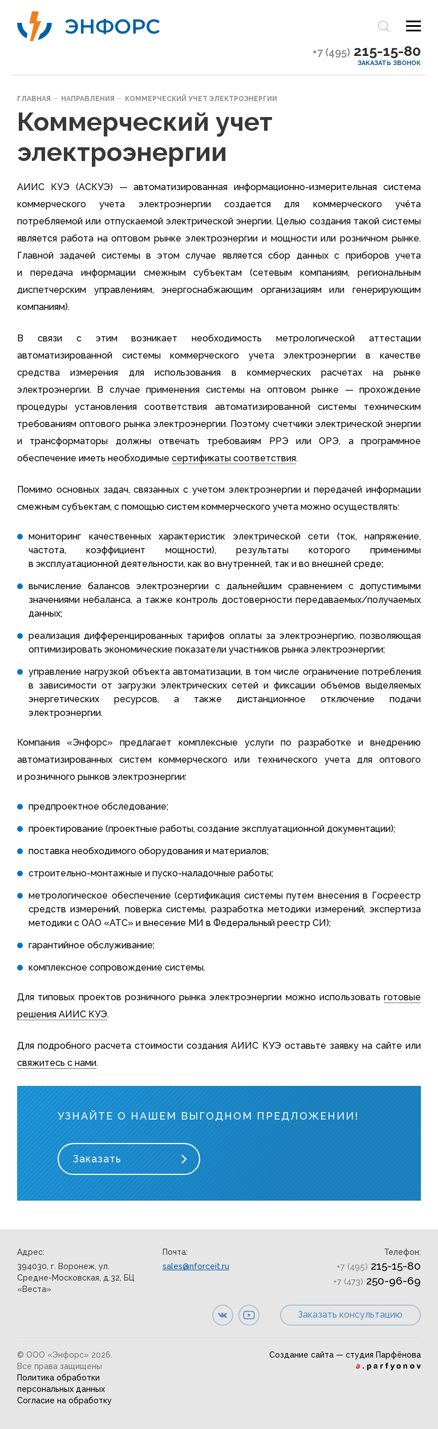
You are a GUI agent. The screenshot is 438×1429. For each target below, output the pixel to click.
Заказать (97, 1159)
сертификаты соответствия (234, 458)
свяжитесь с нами (56, 1062)
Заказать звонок (389, 63)
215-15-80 (367, 51)
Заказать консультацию (350, 1314)
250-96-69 (377, 1280)
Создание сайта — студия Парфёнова (345, 1354)
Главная (34, 99)
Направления (88, 99)
